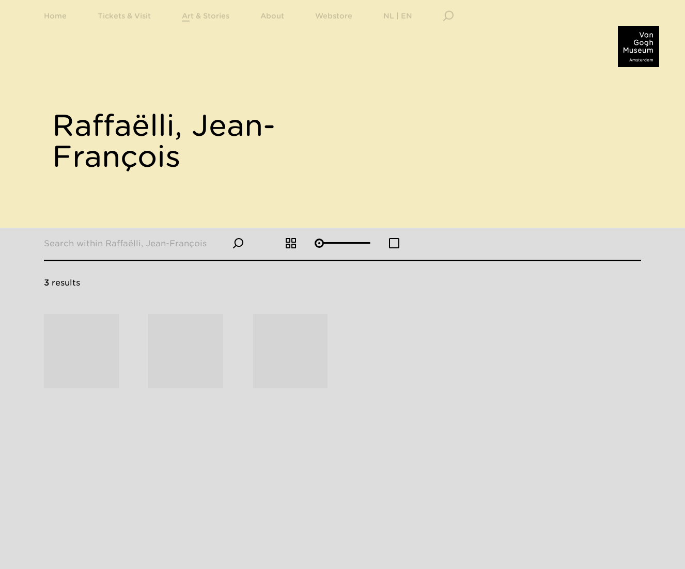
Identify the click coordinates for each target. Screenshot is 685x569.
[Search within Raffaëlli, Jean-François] (138, 243)
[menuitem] (124, 28)
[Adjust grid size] (342, 243)
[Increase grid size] (290, 243)
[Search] (448, 28)
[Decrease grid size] (394, 243)
